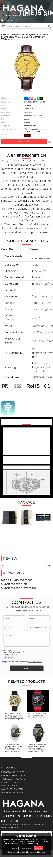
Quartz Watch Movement (18, 587)
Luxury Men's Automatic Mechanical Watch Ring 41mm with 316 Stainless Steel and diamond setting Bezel (15, 716)
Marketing (41, 852)
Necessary (12, 852)
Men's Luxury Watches (16, 580)
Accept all (38, 848)
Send (26, 668)
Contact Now (24, 142)
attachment (9, 657)
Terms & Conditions (35, 662)
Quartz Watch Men (14, 583)
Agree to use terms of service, (22, 662)
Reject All (14, 848)
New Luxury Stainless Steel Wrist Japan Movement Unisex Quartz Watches (37, 715)
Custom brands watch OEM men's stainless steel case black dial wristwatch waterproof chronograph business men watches (14, 748)
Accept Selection (26, 848)
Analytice (21, 852)
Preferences (31, 852)
